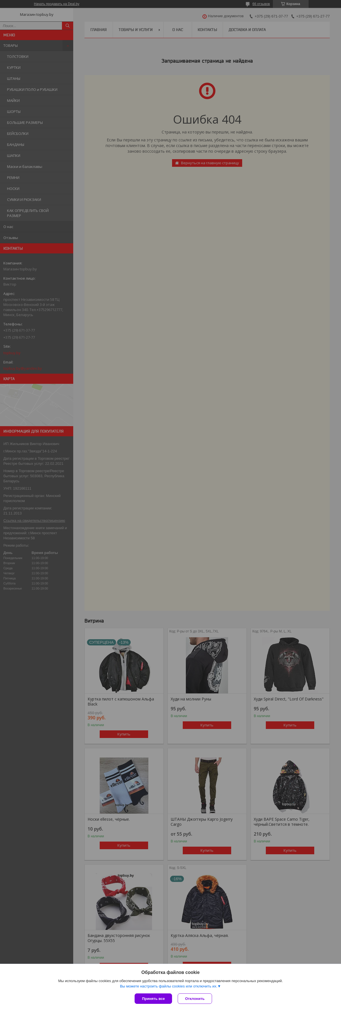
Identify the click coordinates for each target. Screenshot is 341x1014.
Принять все (153, 999)
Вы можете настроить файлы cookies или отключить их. (168, 986)
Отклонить (194, 999)
